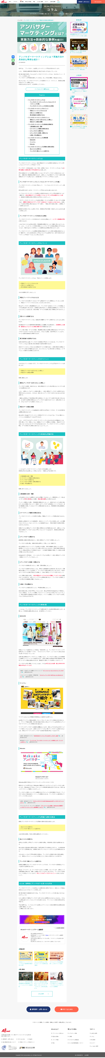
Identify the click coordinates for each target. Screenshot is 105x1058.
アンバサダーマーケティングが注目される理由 (42, 106)
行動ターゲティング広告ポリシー (27, 1042)
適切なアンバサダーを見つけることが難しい (41, 119)
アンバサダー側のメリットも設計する (39, 151)
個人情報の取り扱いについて (9, 1042)
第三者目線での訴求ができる (37, 115)
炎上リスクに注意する (35, 148)
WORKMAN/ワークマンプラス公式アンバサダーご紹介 (46, 735)
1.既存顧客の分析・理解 (36, 126)
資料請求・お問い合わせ (83, 1)
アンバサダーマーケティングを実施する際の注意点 (41, 146)
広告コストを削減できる (36, 112)
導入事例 (21, 1)
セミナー (46, 1)
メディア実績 (55, 1040)
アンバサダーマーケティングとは (36, 99)
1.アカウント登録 (73, 1034)
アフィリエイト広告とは (58, 1034)
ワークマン (33, 142)
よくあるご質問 (40, 1)
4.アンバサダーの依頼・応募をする (39, 133)
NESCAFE (32, 139)
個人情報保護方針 (79, 1056)
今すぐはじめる (98, 1)
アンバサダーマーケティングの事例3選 (38, 137)
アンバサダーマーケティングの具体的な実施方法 (40, 124)
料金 (34, 1)
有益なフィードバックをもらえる (38, 110)
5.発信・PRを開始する (36, 135)
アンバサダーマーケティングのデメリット (39, 117)
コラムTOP (42, 994)
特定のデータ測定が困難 (36, 121)
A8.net (47, 936)
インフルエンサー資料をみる (42, 89)
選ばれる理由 (55, 1037)
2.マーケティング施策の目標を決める (39, 128)
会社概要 (87, 1056)
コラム (58, 1)
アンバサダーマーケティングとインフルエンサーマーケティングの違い (43, 102)
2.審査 (70, 1037)
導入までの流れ (28, 1)
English (30, 1040)
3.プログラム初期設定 (74, 1040)
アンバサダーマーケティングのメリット (38, 108)
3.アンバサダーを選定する (36, 130)
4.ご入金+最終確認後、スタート (76, 1043)
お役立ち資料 (52, 1)
